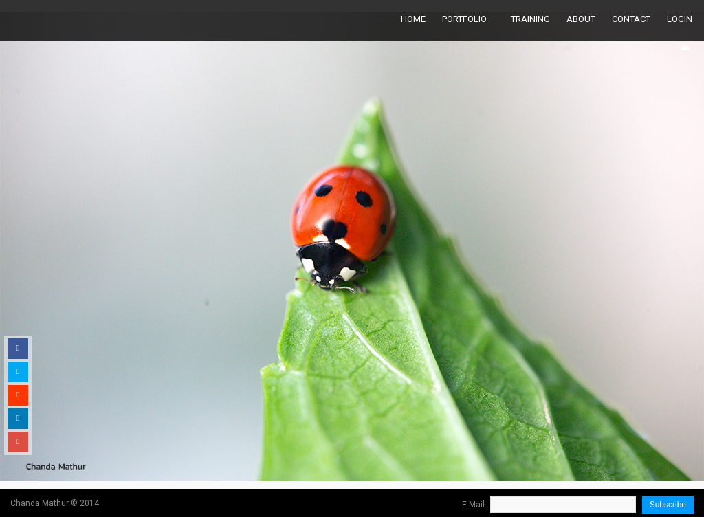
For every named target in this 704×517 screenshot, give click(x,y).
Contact (631, 19)
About (580, 19)
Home (413, 19)
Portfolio (464, 19)
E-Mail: (474, 504)
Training (530, 19)
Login (679, 19)
